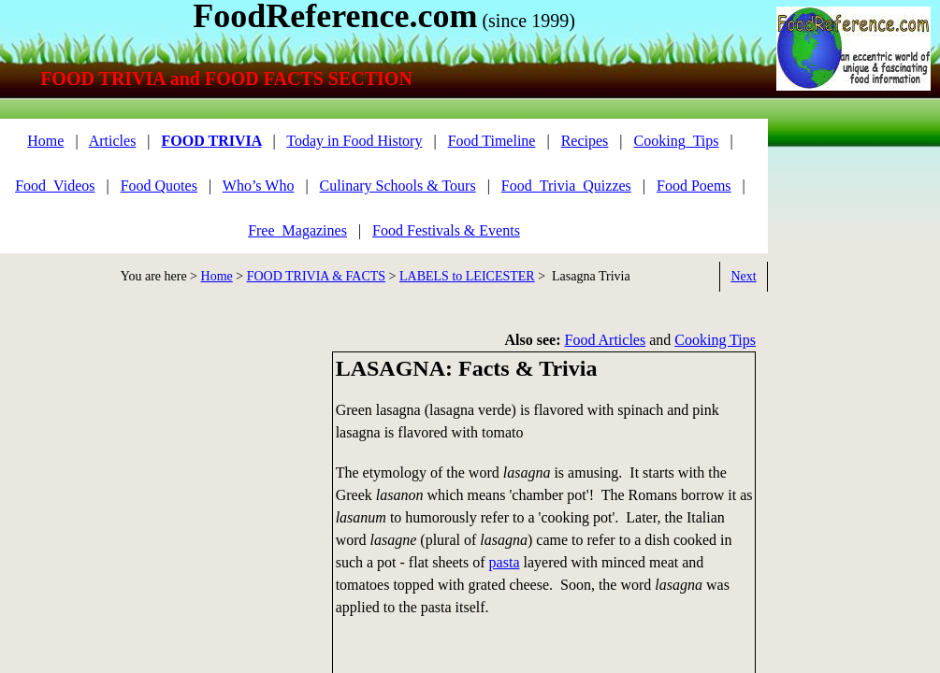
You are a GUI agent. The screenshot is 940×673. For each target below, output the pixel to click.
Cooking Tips (715, 340)
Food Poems (694, 185)
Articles (113, 141)
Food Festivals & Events (446, 230)
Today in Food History (354, 141)
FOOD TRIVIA (212, 141)
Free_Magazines (297, 230)
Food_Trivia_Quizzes (566, 185)
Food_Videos (54, 185)
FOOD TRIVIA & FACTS (316, 276)
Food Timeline (492, 141)
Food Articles (605, 340)
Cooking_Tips (676, 141)
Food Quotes (159, 185)
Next (743, 276)
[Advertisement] (159, 482)
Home (217, 276)
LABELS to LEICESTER (467, 276)
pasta (504, 562)
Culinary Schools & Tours (398, 185)
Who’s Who (259, 185)
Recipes (585, 141)
